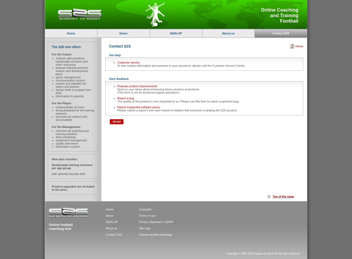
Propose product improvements (137, 86)
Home (71, 33)
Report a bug (125, 98)
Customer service (128, 62)
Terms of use (147, 215)
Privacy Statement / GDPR (156, 222)
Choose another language (155, 234)
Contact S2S (114, 234)
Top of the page (283, 196)
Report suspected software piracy (138, 107)
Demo (124, 33)
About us (228, 33)
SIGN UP (176, 33)
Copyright (145, 209)
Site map (144, 228)
